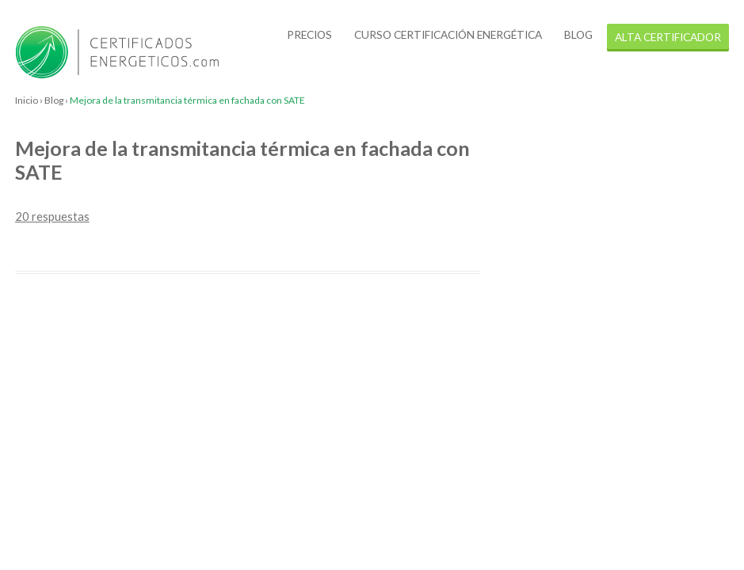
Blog (578, 34)
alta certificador (668, 37)
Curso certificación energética (448, 34)
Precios (309, 34)
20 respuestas (52, 216)
